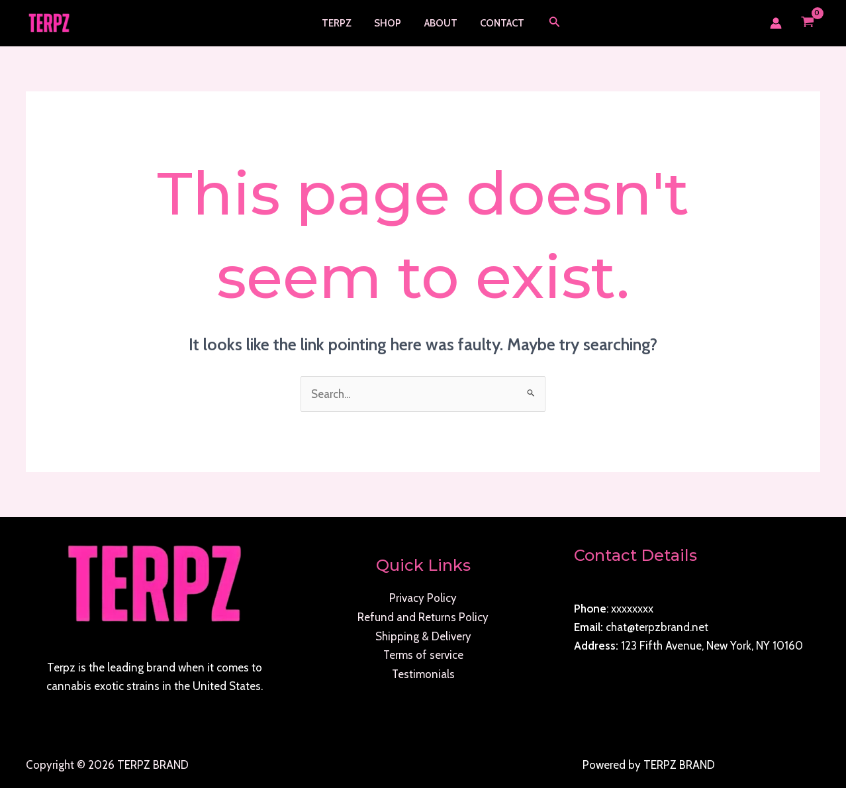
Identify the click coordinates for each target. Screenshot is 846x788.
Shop (389, 23)
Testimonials (423, 672)
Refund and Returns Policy (423, 616)
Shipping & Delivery (423, 635)
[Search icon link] (549, 23)
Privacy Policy (423, 598)
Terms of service (423, 653)
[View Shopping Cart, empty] (807, 23)
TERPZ (341, 23)
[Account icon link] (776, 23)
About (439, 23)
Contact (498, 23)
